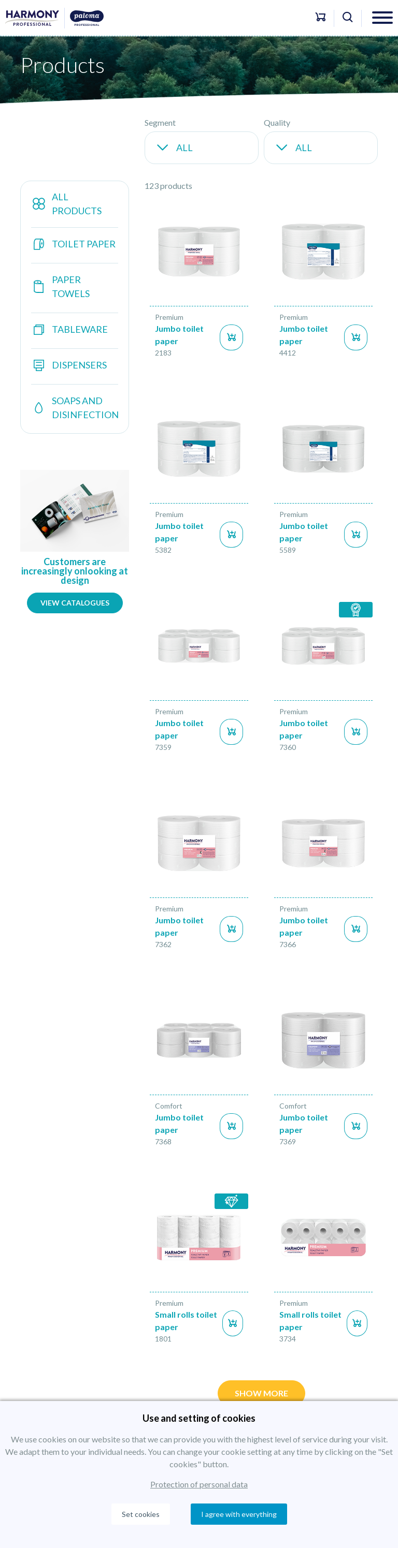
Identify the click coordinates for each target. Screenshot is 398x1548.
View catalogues (74, 602)
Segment (160, 122)
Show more (261, 1393)
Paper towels (60, 286)
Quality (277, 122)
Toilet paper (73, 244)
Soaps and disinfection (74, 407)
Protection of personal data (199, 1484)
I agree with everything (239, 1514)
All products (66, 203)
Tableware (69, 329)
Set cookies (141, 1514)
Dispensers (69, 365)
